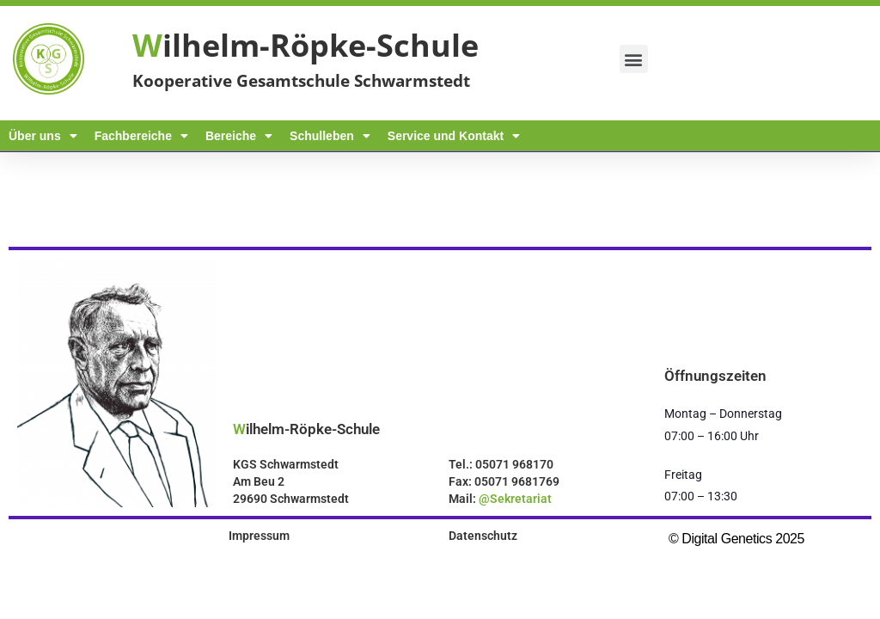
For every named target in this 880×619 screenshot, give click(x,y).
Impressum (259, 535)
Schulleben (330, 135)
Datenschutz (483, 535)
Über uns (43, 135)
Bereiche (238, 135)
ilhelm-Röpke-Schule (305, 45)
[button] (634, 59)
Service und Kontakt (454, 135)
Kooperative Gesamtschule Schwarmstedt (301, 81)
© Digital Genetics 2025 (736, 538)
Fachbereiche (141, 135)
